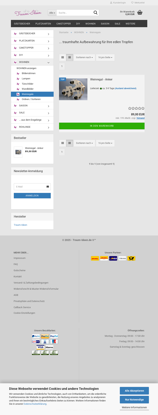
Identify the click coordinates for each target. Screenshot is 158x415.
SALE (117, 23)
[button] (62, 57)
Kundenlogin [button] (118, 2)
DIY (78, 23)
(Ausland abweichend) (125, 88)
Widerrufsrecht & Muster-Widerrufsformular (36, 288)
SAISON (105, 23)
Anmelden (32, 195)
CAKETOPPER (63, 23)
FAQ (16, 264)
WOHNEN (90, 23)
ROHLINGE (22, 127)
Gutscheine (19, 270)
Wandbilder (25, 89)
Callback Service (22, 307)
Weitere (130, 23)
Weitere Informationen (134, 407)
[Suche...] (52, 12)
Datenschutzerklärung (35, 404)
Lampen (23, 78)
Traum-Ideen (20, 225)
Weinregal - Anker (101, 79)
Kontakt (18, 276)
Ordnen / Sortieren (29, 99)
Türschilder (25, 83)
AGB (16, 295)
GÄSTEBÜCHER (22, 23)
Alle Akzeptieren (134, 390)
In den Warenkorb (102, 126)
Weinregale (25, 94)
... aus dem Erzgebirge (27, 120)
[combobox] (84, 57)
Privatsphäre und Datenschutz (29, 301)
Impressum (19, 258)
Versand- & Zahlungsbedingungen (31, 282)
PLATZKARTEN (43, 23)
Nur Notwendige (134, 399)
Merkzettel (138, 2)
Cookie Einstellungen (24, 313)
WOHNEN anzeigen (26, 68)
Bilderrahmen (26, 73)
